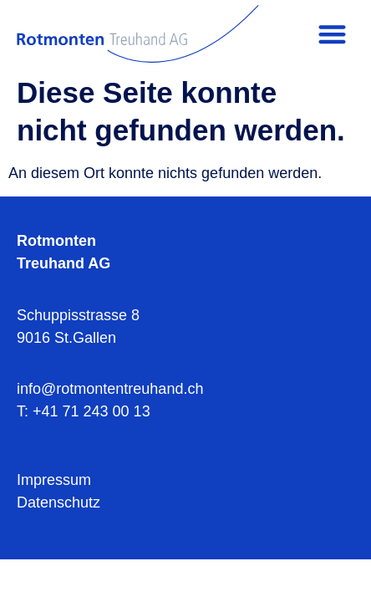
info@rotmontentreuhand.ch (110, 388)
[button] (332, 34)
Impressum (54, 480)
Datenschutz (58, 502)
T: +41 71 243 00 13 (83, 411)
